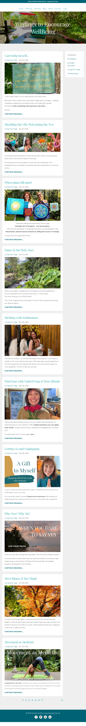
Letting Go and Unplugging (23, 453)
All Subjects (71, 59)
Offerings (28, 8)
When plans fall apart (19, 182)
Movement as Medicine (21, 646)
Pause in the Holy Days (20, 250)
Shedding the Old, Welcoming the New (31, 124)
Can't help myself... (18, 55)
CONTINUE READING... (14, 114)
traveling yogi (72, 73)
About (50, 8)
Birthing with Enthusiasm (22, 317)
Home (21, 8)
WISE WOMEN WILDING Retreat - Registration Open (43, 1)
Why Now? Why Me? (18, 517)
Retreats (37, 8)
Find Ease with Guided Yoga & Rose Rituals (29, 383)
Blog (44, 8)
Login (65, 8)
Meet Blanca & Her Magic (22, 582)
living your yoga (11, 60)
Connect (58, 8)
